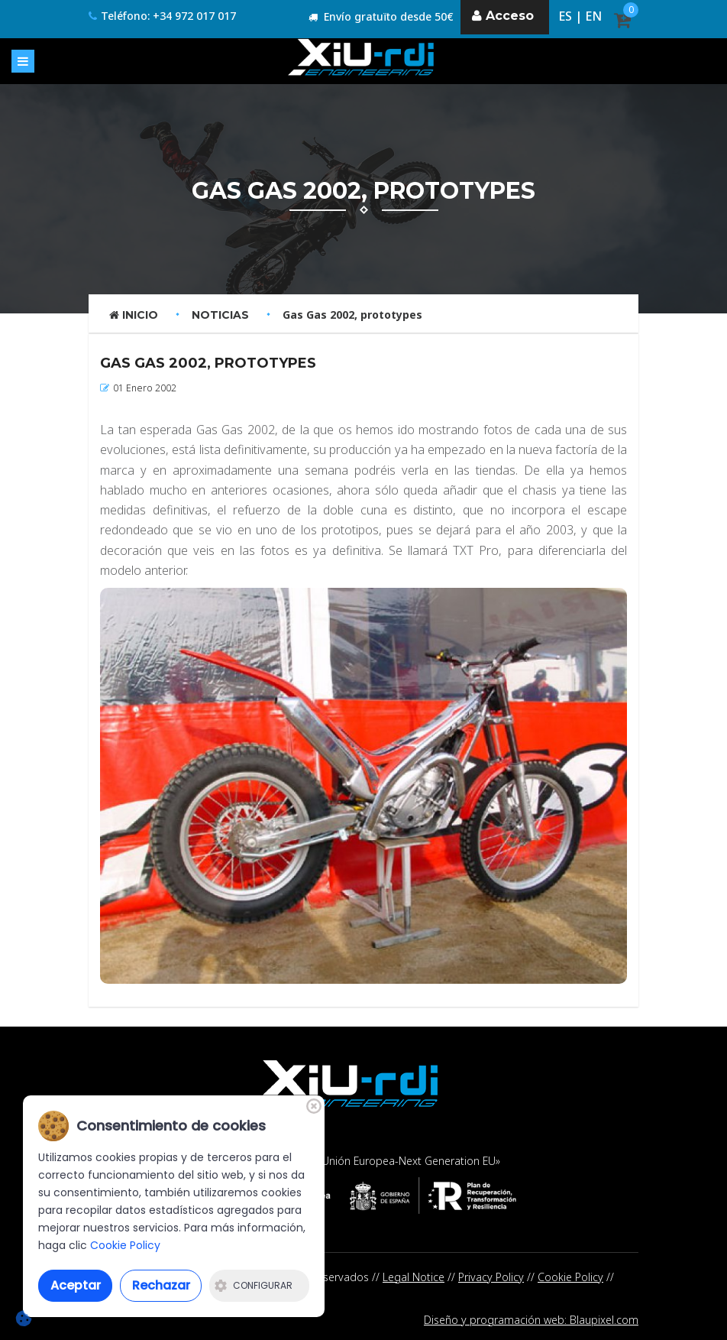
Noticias (220, 315)
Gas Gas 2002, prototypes (352, 314)
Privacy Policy (491, 1277)
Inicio (133, 315)
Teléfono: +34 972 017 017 (162, 16)
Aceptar (75, 1285)
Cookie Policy (570, 1277)
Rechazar (161, 1285)
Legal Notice (413, 1277)
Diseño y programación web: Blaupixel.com (531, 1319)
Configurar (253, 1285)
